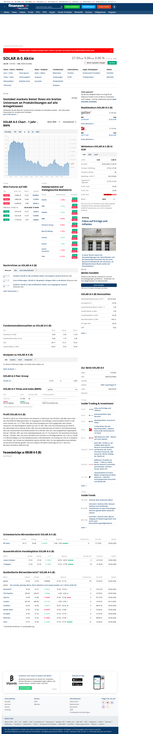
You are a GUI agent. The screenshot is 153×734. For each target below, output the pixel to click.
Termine (70, 73)
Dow (26, 1)
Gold (73, 1)
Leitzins (101, 724)
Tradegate (7, 564)
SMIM (25, 722)
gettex (5, 581)
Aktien (6, 12)
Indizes (22, 12)
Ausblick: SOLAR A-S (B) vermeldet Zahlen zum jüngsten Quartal (37, 276)
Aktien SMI (8, 722)
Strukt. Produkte (65, 12)
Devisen (88, 12)
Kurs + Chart (8, 73)
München (6, 618)
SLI (20, 722)
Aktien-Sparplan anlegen (96, 63)
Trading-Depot (88, 77)
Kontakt (7, 702)
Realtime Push (24, 81)
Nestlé (44, 200)
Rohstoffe (79, 12)
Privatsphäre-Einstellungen (80, 712)
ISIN (18, 64)
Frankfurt (6, 605)
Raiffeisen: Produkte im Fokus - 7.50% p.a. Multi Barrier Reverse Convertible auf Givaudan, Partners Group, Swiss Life (104, 464)
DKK (89, 154)
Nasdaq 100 (60, 722)
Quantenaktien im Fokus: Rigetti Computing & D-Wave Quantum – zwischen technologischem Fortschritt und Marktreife (105, 477)
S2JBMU (36, 220)
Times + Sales (9, 77)
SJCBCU (36, 212)
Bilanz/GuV (57, 73)
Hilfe (35, 702)
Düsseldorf (7, 589)
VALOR (5, 64)
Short (74, 201)
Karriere (8, 704)
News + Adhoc (40, 73)
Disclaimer (74, 707)
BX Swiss (6, 543)
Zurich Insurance (45, 250)
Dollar (98, 1)
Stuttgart (6, 614)
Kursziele (38, 81)
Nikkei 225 (70, 722)
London (6, 601)
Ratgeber (112, 12)
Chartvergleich (24, 77)
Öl (108, 1)
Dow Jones (50, 722)
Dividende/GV (58, 81)
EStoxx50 (61, 1)
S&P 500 (79, 722)
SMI (5, 1)
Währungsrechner (82, 724)
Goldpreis (92, 722)
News (14, 12)
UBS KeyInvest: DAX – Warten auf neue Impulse (105, 438)
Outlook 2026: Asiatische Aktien (101, 500)
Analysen (38, 77)
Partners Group (47, 225)
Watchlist (110, 77)
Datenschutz (74, 704)
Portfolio (110, 73)
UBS (43, 206)
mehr (96, 154)
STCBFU (36, 199)
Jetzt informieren (10, 114)
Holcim (44, 237)
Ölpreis (94, 724)
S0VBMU (36, 195)
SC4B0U (36, 216)
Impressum (74, 702)
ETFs (38, 12)
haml (5, 622)
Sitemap (8, 710)
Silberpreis (27, 724)
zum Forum (7, 456)
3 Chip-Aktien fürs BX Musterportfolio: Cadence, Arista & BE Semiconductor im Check (104, 429)
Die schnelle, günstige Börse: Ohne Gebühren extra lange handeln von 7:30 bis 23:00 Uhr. (40, 585)
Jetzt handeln (99, 285)
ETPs (45, 12)
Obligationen (100, 12)
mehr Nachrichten (10, 291)
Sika (43, 256)
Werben (37, 704)
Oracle (44, 244)
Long (74, 199)
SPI (16, 1)
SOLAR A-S (7, 381)
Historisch (7, 85)
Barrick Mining (47, 231)
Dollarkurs (8, 724)
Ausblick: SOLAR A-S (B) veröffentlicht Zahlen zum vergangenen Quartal (40, 285)
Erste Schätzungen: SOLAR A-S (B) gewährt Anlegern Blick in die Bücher (39, 280)
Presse (7, 707)
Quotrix (6, 597)
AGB (71, 710)
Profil (69, 77)
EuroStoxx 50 (39, 722)
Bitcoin (85, 1)
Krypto (52, 12)
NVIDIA (44, 212)
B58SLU (36, 203)
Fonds (30, 12)
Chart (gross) (24, 73)
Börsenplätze (9, 81)
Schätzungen (58, 77)
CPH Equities (8, 593)
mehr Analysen (9, 369)
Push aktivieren (87, 124)
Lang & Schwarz (9, 560)
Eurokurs (17, 724)
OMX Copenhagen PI (108, 385)
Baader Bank (8, 610)
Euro (49, 1)
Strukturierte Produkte (91, 73)
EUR (84, 154)
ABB (43, 219)
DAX (38, 1)
